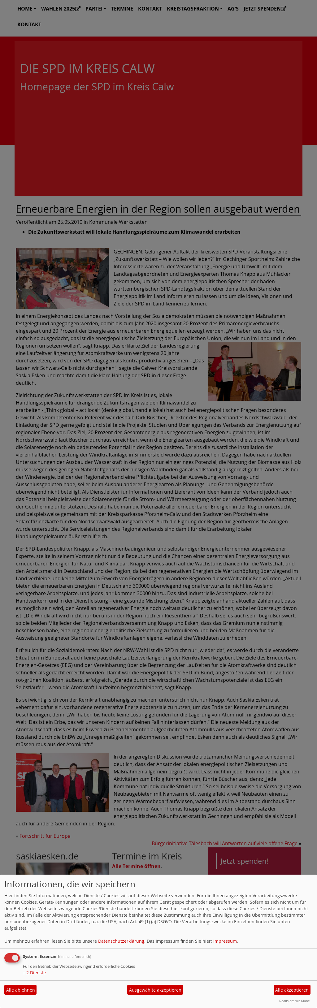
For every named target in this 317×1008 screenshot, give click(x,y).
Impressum (225, 941)
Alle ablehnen (20, 990)
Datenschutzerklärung (121, 941)
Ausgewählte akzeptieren (155, 990)
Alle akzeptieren (292, 990)
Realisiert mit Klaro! (294, 1000)
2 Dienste (34, 973)
